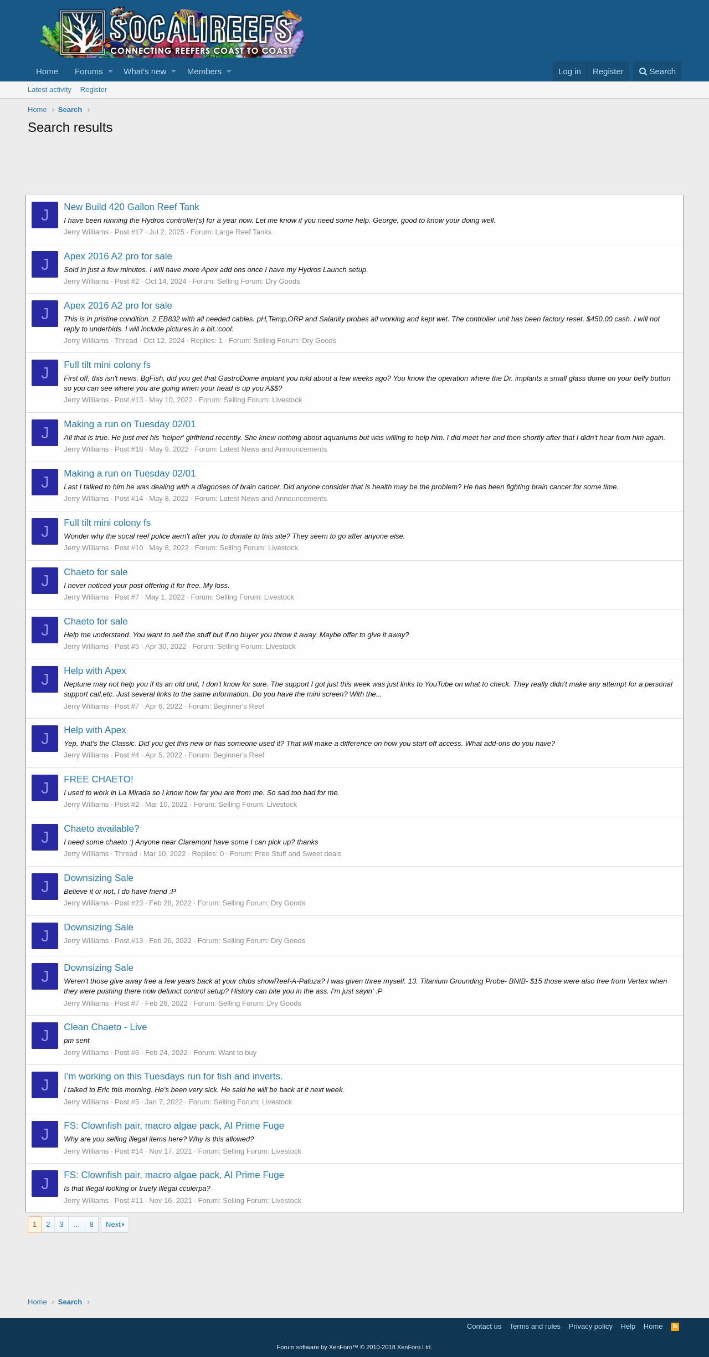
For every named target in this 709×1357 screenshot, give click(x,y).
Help (628, 1326)
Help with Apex (97, 670)
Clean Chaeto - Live (107, 1027)
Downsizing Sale (101, 878)
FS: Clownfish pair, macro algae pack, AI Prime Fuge (176, 1125)
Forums (89, 71)
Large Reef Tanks (245, 232)
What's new (145, 71)
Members (204, 71)
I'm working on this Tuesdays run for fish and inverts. (175, 1076)
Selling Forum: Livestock (264, 400)
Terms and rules (535, 1326)
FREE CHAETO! (100, 779)
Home (47, 71)
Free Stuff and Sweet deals (300, 853)
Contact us (484, 1326)
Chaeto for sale (98, 572)
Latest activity (49, 89)
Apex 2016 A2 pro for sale (120, 256)
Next (113, 1224)
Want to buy (239, 1052)
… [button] (76, 1224)
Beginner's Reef (240, 706)
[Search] (657, 71)
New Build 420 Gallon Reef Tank (133, 207)
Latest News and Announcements (275, 449)
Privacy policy (591, 1326)
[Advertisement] (229, 167)
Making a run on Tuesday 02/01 (132, 424)
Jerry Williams (88, 232)
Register (93, 89)
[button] (110, 71)
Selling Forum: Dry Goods (260, 281)
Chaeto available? (103, 828)
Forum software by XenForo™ (355, 1347)
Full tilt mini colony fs (109, 365)
